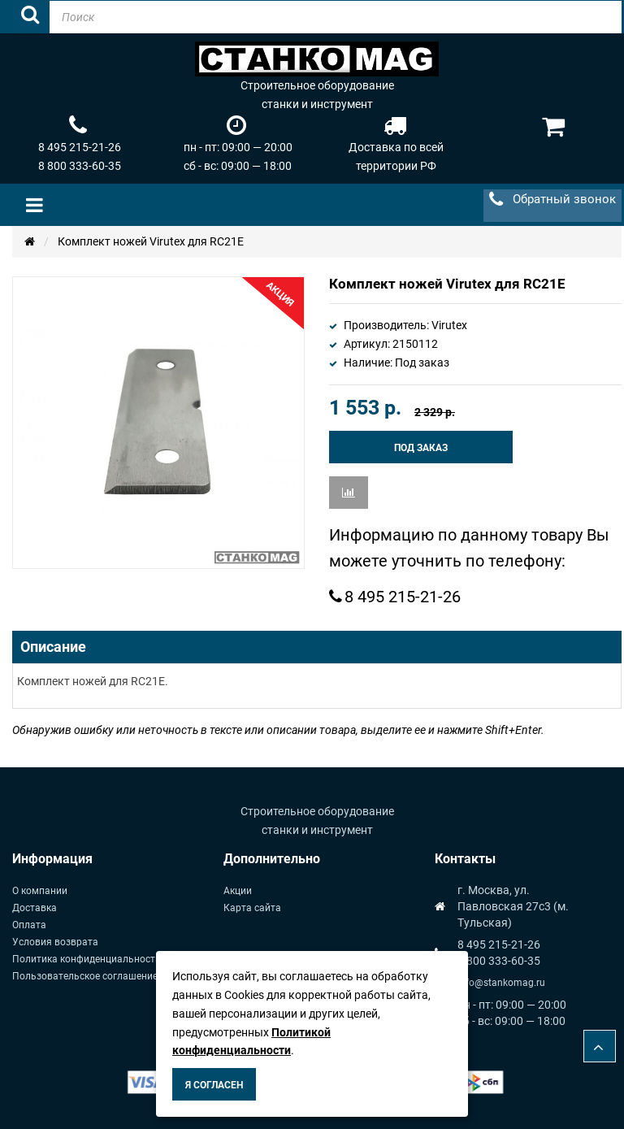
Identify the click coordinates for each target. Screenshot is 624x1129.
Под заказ (421, 448)
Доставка (34, 908)
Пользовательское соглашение (85, 976)
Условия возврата (55, 942)
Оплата (29, 925)
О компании (39, 891)
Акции (237, 891)
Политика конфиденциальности (86, 959)
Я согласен (214, 1085)
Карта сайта (252, 908)
